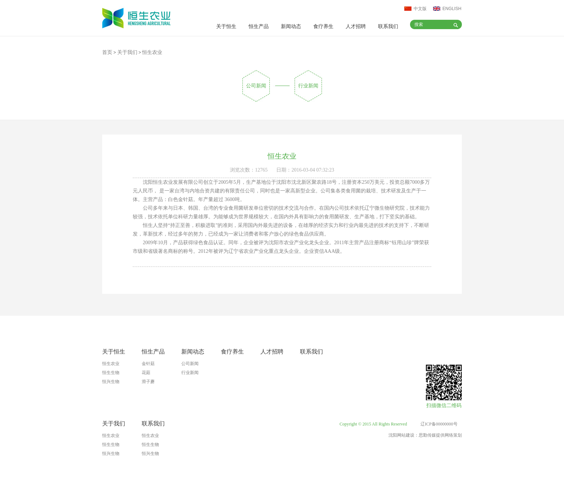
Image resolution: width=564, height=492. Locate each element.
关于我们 (127, 52)
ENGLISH (451, 8)
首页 (107, 52)
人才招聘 (356, 26)
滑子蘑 (148, 381)
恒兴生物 (110, 381)
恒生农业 (110, 363)
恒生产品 (259, 26)
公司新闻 (256, 85)
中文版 (420, 8)
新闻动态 (291, 26)
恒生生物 (110, 372)
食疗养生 (323, 26)
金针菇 (148, 363)
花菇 (146, 372)
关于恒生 (226, 26)
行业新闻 (308, 85)
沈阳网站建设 (401, 435)
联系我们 (388, 26)
